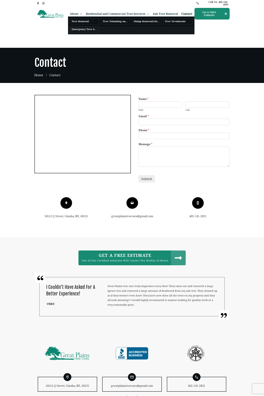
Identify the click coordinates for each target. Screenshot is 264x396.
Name (144, 78)
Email (144, 96)
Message (145, 123)
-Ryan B (50, 283)
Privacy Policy (102, 390)
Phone (144, 110)
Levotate (168, 390)
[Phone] (184, 115)
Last (188, 89)
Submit (146, 158)
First (141, 89)
